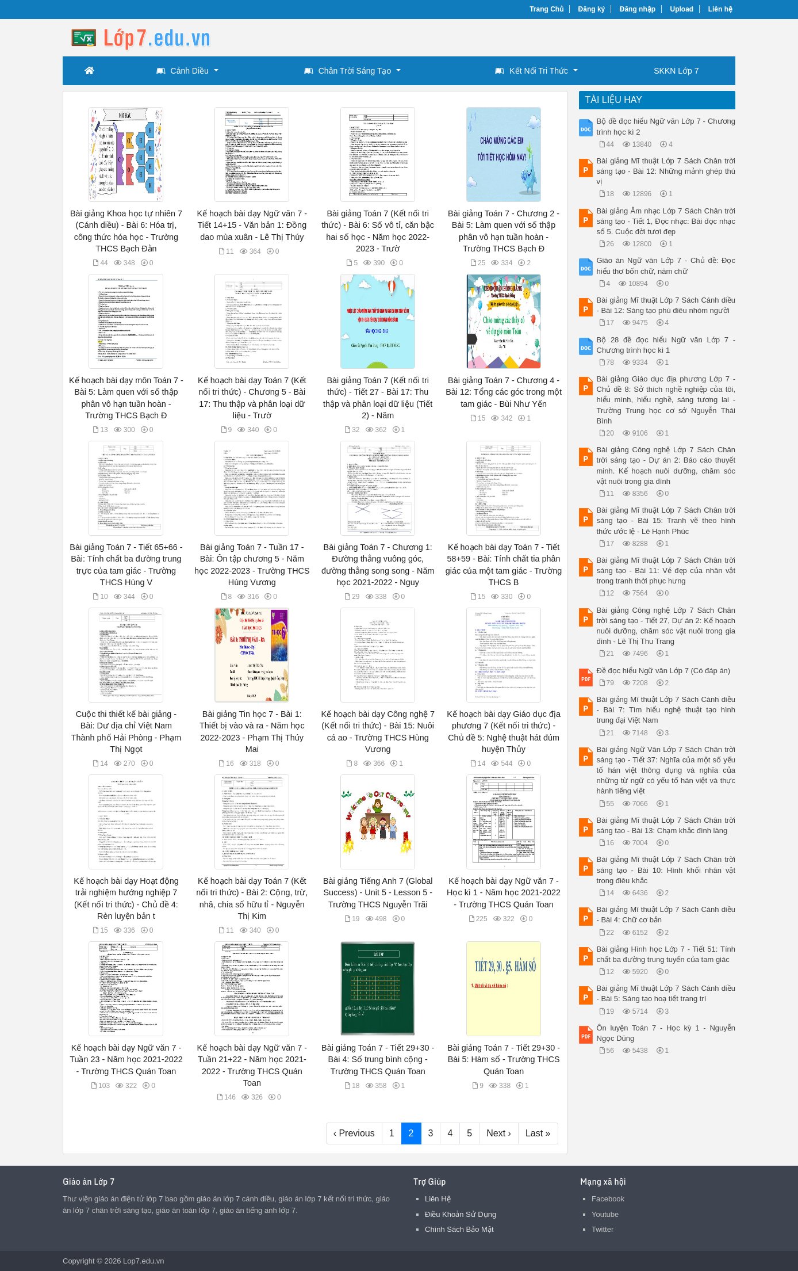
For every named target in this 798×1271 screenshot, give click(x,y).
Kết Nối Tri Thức (531, 70)
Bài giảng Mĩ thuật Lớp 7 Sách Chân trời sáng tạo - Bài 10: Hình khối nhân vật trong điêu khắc (666, 869)
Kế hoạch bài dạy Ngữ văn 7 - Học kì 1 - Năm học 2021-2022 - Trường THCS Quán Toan (504, 892)
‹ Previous (354, 1133)
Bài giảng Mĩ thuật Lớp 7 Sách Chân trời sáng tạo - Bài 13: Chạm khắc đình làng (666, 825)
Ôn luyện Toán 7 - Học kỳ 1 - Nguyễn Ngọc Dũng (666, 1033)
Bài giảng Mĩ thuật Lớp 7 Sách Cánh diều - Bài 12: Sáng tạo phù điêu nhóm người (666, 305)
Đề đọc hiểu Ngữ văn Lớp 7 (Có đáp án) (664, 670)
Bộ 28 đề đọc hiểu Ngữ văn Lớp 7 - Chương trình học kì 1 (666, 344)
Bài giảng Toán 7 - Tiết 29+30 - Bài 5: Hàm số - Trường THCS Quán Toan (503, 1059)
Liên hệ (720, 9)
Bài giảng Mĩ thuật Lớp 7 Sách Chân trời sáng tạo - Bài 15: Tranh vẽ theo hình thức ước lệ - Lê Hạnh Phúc (666, 520)
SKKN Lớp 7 (676, 70)
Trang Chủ (546, 9)
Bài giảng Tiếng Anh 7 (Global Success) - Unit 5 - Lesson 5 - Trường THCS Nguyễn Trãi (377, 892)
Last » (538, 1133)
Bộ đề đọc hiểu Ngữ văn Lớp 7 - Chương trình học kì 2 (666, 126)
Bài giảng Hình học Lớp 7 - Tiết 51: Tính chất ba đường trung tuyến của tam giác (666, 954)
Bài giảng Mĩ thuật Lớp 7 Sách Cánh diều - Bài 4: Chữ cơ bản (666, 914)
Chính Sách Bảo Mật (459, 1229)
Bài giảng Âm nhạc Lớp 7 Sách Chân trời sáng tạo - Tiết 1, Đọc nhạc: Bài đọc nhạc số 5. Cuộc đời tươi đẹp (666, 221)
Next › (498, 1133)
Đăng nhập (637, 9)
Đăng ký (591, 9)
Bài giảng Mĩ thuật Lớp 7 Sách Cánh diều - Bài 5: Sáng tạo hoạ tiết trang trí (666, 993)
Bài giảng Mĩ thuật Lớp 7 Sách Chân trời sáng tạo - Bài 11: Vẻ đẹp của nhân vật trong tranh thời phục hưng (666, 570)
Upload (682, 9)
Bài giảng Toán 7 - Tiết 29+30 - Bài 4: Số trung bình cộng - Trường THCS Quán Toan (377, 1059)
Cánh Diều (182, 70)
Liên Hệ (438, 1198)
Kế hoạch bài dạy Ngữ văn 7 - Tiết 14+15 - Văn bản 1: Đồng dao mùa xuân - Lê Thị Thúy (252, 225)
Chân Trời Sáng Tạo (347, 70)
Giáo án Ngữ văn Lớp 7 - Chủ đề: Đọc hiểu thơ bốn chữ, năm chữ (666, 265)
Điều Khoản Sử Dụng (460, 1214)
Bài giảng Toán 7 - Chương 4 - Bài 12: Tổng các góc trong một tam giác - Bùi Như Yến (504, 392)
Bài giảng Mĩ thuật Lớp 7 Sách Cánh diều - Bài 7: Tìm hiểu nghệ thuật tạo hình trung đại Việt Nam (666, 709)
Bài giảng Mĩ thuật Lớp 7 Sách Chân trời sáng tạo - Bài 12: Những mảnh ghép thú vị (666, 171)
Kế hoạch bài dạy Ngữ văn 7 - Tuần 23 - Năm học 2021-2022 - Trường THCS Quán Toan (126, 1059)
